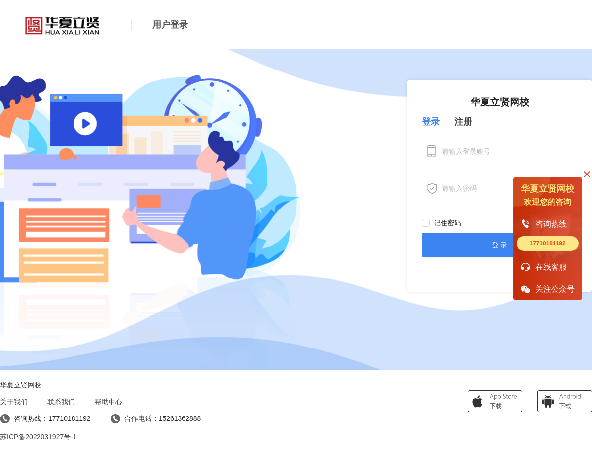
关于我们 (14, 402)
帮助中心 (108, 402)
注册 (463, 122)
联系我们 (61, 402)
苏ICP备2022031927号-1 (38, 437)
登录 (431, 122)
